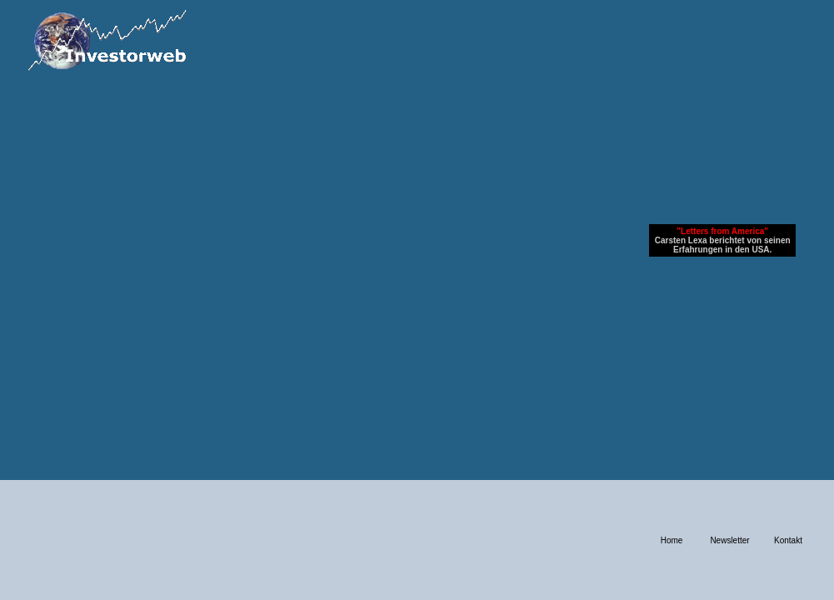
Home (672, 540)
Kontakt (788, 540)
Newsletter (729, 540)
